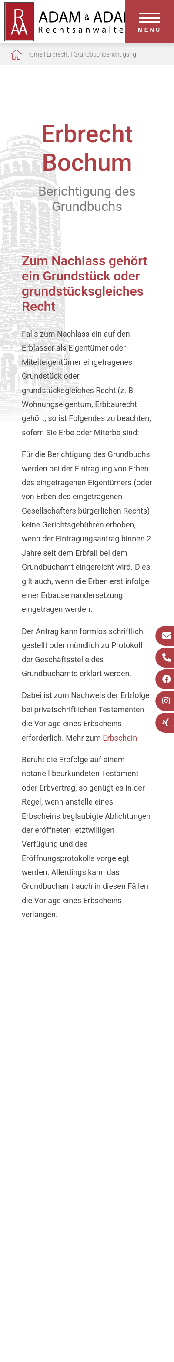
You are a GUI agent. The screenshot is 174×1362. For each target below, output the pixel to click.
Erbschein (120, 737)
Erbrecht (58, 54)
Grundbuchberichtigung (105, 54)
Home (34, 54)
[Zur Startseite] (69, 38)
